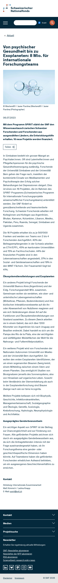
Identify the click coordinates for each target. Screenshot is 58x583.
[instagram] (24, 567)
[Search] (52, 22)
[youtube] (30, 567)
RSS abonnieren (10, 557)
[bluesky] (11, 567)
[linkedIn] (5, 567)
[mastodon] (17, 567)
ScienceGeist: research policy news (19, 560)
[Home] (20, 11)
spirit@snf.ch (16, 492)
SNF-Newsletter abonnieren (16, 551)
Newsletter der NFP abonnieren (17, 554)
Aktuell (9, 35)
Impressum (19, 578)
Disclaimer (7, 578)
